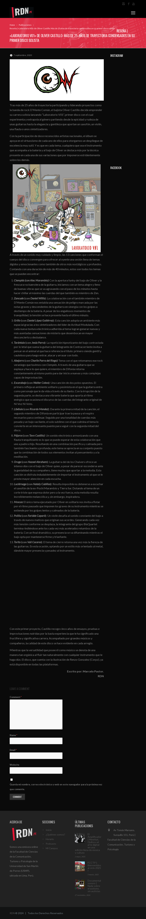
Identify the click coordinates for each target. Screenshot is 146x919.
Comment (16, 697)
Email (13, 750)
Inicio (49, 829)
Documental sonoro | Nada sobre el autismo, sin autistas (94, 886)
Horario (50, 839)
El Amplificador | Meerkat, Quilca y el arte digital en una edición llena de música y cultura (88, 843)
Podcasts (51, 843)
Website (14, 764)
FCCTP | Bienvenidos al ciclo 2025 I (94, 866)
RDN (12, 913)
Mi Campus (52, 848)
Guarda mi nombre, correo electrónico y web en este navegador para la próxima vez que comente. (56, 787)
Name (13, 735)
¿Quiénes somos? (55, 834)
